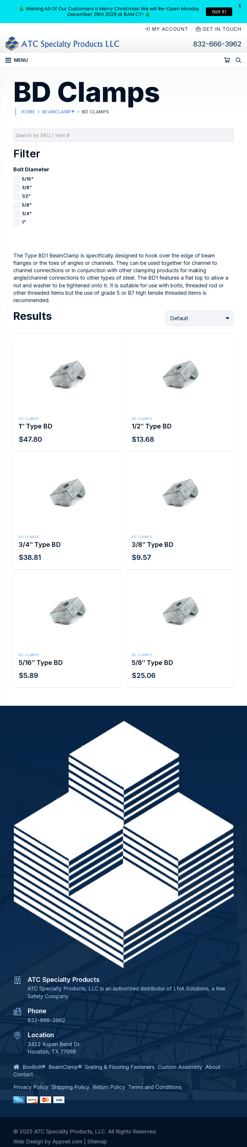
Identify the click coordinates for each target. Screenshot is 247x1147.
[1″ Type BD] (67, 394)
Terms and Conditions (155, 1087)
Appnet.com (67, 1141)
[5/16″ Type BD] (67, 630)
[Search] (238, 60)
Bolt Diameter (31, 169)
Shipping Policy (70, 1087)
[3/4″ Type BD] (67, 512)
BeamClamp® (58, 111)
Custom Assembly (180, 1067)
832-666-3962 (46, 1020)
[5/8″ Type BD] (180, 630)
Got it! (219, 11)
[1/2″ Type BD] (180, 394)
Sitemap (97, 1141)
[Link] (62, 43)
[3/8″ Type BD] (180, 512)
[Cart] (227, 60)
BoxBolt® (33, 1067)
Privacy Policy (30, 1087)
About (212, 1067)
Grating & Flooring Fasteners (119, 1067)
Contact (23, 1074)
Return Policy (109, 1087)
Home (28, 111)
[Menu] (16, 60)
